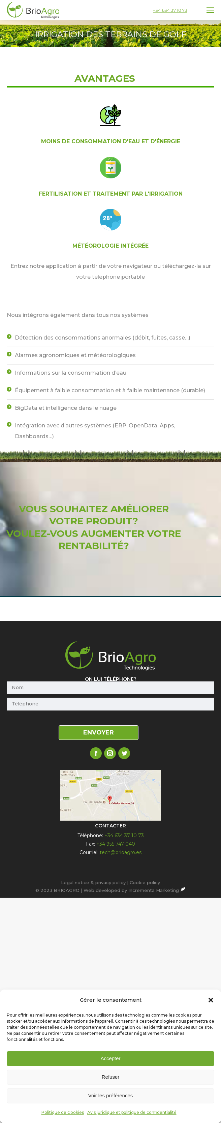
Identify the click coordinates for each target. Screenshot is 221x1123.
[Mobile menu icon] (210, 10)
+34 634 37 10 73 (170, 10)
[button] (211, 1093)
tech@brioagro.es (120, 852)
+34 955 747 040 (115, 844)
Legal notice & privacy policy (93, 882)
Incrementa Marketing (157, 890)
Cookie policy (145, 882)
